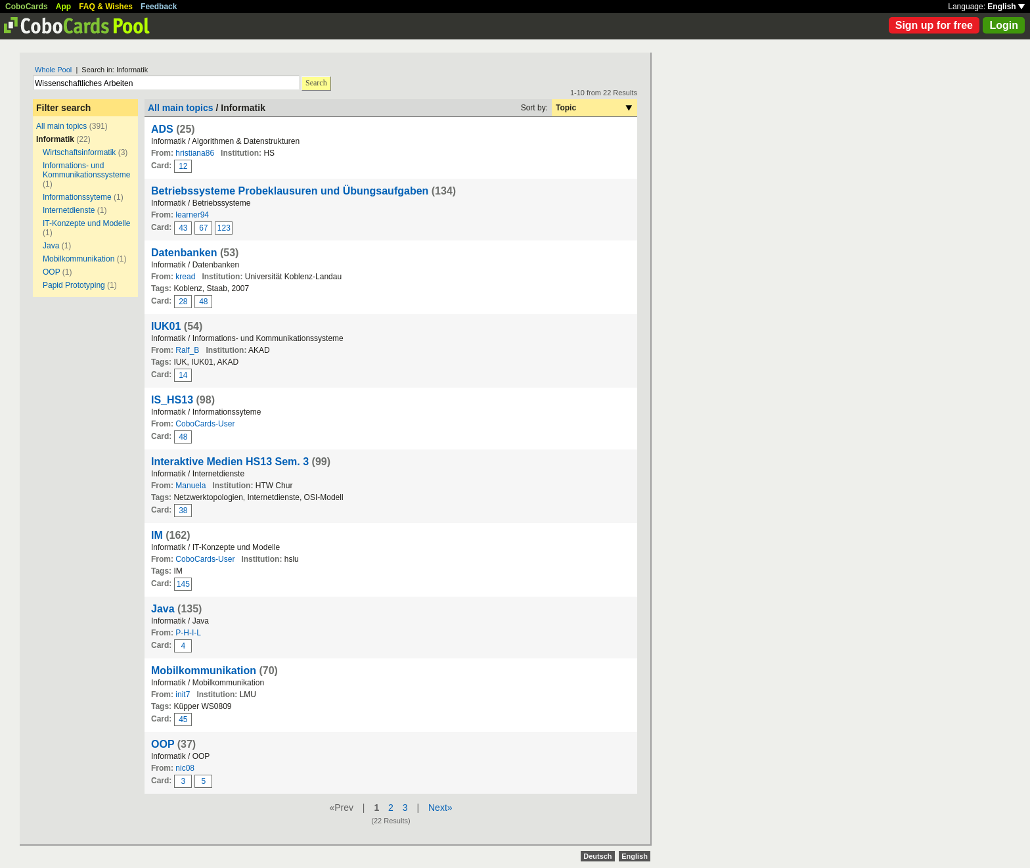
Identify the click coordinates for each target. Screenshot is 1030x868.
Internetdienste (69, 210)
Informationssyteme (77, 197)
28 (183, 301)
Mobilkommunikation (78, 258)
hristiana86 (194, 153)
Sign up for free (934, 25)
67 (203, 228)
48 (203, 301)
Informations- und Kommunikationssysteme (86, 170)
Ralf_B (187, 350)
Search (316, 82)
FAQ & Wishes (106, 6)
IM (157, 535)
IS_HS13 (172, 399)
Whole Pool (53, 70)
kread (185, 276)
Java (51, 245)
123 (224, 228)
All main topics (61, 126)
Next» (440, 807)
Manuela (190, 485)
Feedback (159, 6)
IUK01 (166, 326)
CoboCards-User (205, 423)
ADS (162, 129)
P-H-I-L (188, 632)
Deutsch (597, 856)
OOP (51, 272)
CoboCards (26, 6)
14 (183, 375)
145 (183, 584)
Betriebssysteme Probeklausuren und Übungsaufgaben (289, 190)
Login (1003, 25)
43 (183, 228)
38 (183, 510)
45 (183, 719)
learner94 (192, 214)
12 (183, 166)
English (1006, 6)
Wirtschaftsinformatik (79, 152)
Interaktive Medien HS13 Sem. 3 (230, 461)
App (63, 6)
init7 (182, 694)
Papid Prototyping (74, 285)
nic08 (184, 768)
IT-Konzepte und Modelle (86, 223)
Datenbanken (184, 252)
